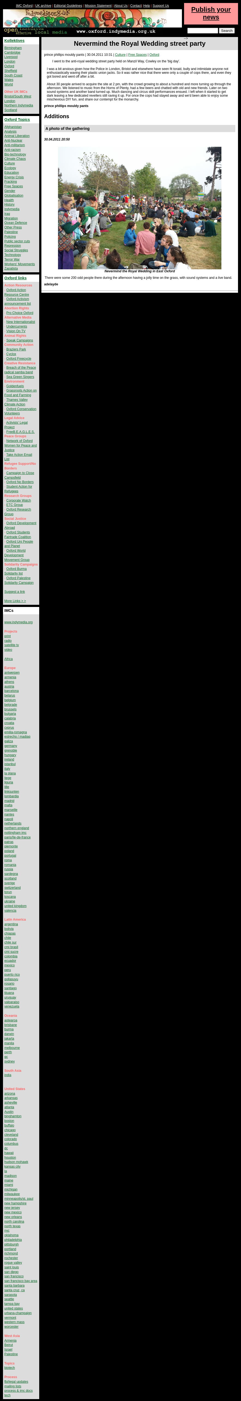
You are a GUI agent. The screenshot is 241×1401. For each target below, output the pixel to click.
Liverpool (11, 57)
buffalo (9, 1125)
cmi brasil (11, 947)
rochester (11, 1258)
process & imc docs (18, 1391)
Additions (56, 116)
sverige (9, 883)
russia (8, 869)
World (8, 84)
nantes (9, 814)
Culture (120, 55)
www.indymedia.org (18, 622)
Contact (135, 6)
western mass (14, 1322)
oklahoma (11, 1235)
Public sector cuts (17, 241)
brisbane (10, 1025)
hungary (10, 755)
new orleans (13, 1217)
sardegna (11, 874)
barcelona (11, 691)
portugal (10, 855)
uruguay (10, 997)
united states (13, 1308)
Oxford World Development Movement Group (17, 555)
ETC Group (14, 505)
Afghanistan (13, 127)
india (7, 1075)
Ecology (10, 168)
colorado (10, 1139)
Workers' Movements (19, 264)
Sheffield (10, 71)
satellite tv (11, 645)
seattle (9, 1299)
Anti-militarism (14, 145)
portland (10, 1249)
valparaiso (11, 1002)
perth (8, 1052)
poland (9, 851)
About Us (120, 6)
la (5, 1171)
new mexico (13, 1212)
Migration (11, 218)
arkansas (11, 1098)
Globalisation (13, 195)
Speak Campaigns (19, 340)
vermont (10, 1318)
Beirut (8, 1345)
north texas (12, 1226)
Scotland (10, 110)
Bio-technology (15, 154)
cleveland (11, 1135)
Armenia (10, 1340)
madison (10, 1176)
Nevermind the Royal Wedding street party (140, 43)
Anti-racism (12, 150)
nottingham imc (15, 833)
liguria (8, 782)
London (9, 61)
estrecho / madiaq (17, 736)
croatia (9, 723)
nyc (7, 1230)
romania (10, 865)
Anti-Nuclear (13, 140)
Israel (8, 1349)
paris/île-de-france (17, 837)
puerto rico (12, 974)
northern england (16, 828)
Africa (8, 659)
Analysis (10, 131)
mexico (9, 965)
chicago (10, 1130)
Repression (12, 246)
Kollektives (14, 40)
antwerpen (12, 672)
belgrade (10, 705)
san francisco (14, 1276)
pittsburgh (11, 1244)
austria (9, 686)
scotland (10, 878)
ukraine (9, 901)
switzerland (12, 888)
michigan (10, 1189)
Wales (8, 80)
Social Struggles (16, 250)
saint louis (11, 1267)
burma (9, 1029)
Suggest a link (14, 592)
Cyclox (11, 354)
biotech (9, 1368)
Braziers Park (16, 349)
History (9, 204)
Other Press (13, 227)
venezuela (11, 1006)
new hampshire (15, 1203)
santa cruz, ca (14, 1290)
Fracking (10, 182)
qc (6, 1057)
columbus (11, 1144)
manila (9, 1043)
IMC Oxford (24, 6)
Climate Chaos (15, 159)
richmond (11, 1253)
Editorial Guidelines (68, 6)
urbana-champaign (18, 1313)
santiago (10, 988)
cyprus (9, 728)
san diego (11, 1272)
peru (7, 970)
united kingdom (15, 906)
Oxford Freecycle (18, 359)
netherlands (13, 823)
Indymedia (11, 209)
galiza (8, 741)
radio (8, 641)
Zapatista (11, 268)
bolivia (9, 929)
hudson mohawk (16, 1162)
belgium (10, 700)
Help (146, 6)
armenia (10, 677)
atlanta (9, 1107)
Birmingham (13, 48)
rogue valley (13, 1263)
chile (7, 938)
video (8, 650)
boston (9, 1121)
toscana (10, 897)
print (7, 636)
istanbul (10, 764)
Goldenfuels (15, 386)
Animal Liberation (17, 136)
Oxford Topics (17, 119)
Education (11, 173)
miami (8, 1185)
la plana (10, 773)
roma (8, 860)
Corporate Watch (18, 500)
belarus (9, 695)
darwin (9, 1034)
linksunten (11, 791)
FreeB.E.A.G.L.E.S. (20, 432)
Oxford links (15, 278)
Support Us (161, 6)
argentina (11, 924)
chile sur (10, 942)
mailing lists (12, 1386)
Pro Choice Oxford (19, 313)
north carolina (14, 1221)
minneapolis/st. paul (18, 1199)
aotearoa (10, 1020)
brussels (10, 709)
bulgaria (10, 714)
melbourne (12, 1048)
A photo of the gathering (67, 128)
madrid (9, 801)
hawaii (9, 1153)
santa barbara (14, 1285)
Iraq (7, 214)
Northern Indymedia (18, 105)
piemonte (11, 846)
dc (6, 1148)
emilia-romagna (15, 732)
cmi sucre (11, 952)
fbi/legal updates (16, 1382)
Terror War (12, 259)
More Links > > (15, 601)
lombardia (11, 796)
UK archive (43, 6)
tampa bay (12, 1304)
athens (9, 682)
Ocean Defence (15, 223)
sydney (9, 1061)
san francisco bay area (20, 1281)
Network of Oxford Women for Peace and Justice (20, 445)
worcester (11, 1327)
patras (8, 842)
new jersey (12, 1208)
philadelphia (13, 1240)
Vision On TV (15, 331)
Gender (9, 191)
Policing (10, 237)
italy (7, 769)
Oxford (154, 55)
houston (10, 1157)
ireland (9, 759)
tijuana (9, 993)
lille (6, 787)
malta (8, 805)
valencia (10, 910)
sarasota (10, 1295)
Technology (12, 255)
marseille (10, 810)
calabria (10, 718)
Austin (8, 1112)
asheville (10, 1102)
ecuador (10, 961)
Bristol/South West (17, 96)
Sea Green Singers (20, 377)
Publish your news (211, 13)
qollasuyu (11, 979)
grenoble (10, 750)
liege (7, 778)
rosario (9, 983)
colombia (10, 956)
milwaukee (12, 1194)
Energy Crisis (14, 177)
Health (9, 200)
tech (7, 1395)
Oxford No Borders (19, 482)
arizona (9, 1093)
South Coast (13, 75)
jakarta (9, 1038)
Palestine (11, 232)
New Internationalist (20, 322)
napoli (8, 819)
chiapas (10, 933)
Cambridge (12, 52)
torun (8, 892)
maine (8, 1180)
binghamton (13, 1116)
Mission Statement (98, 6)
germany (10, 746)
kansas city (12, 1166)
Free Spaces (137, 55)
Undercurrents (16, 326)
